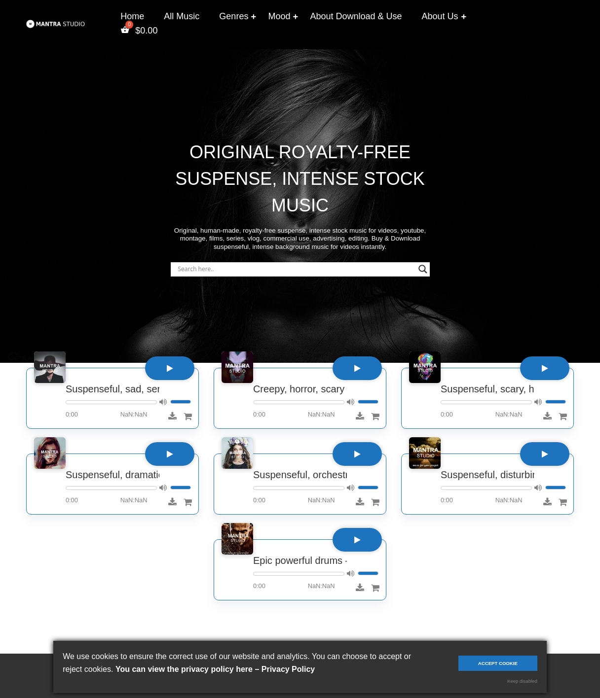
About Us (440, 16)
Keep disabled (522, 681)
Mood (279, 16)
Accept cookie (498, 663)
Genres (233, 16)
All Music (181, 16)
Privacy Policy (288, 669)
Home (132, 16)
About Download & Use (356, 16)
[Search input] (295, 269)
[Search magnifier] (423, 269)
